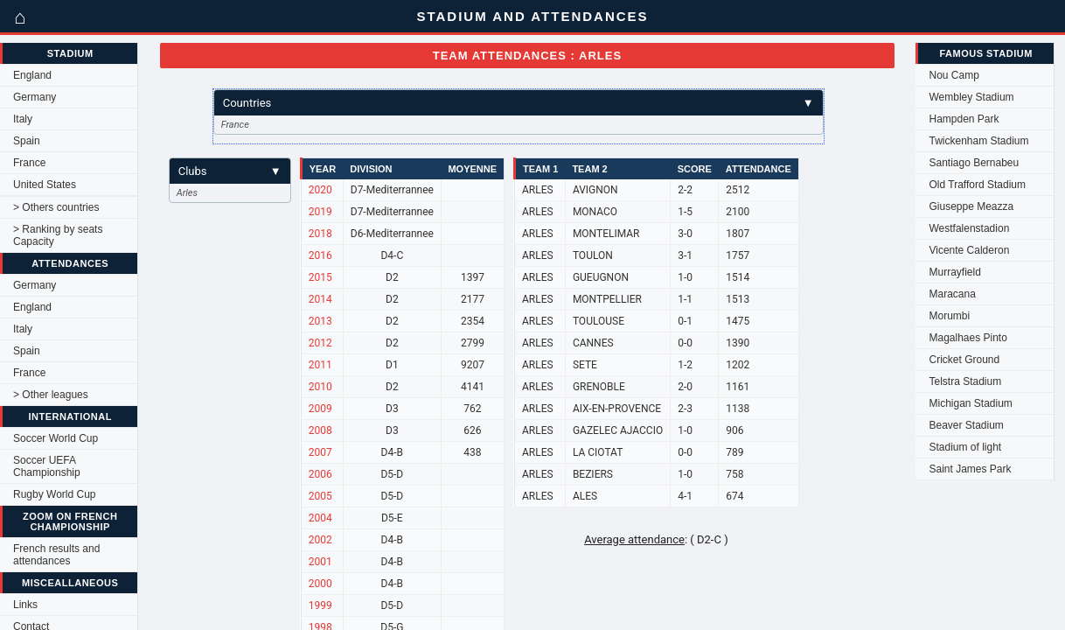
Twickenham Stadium (978, 141)
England (32, 75)
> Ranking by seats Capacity (57, 235)
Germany (34, 97)
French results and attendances (56, 554)
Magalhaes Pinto (967, 338)
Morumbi (949, 316)
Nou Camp (953, 75)
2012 (320, 343)
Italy (22, 119)
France (29, 163)
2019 (320, 212)
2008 (320, 430)
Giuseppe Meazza (971, 206)
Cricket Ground (964, 360)
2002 (320, 540)
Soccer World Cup (55, 438)
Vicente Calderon (969, 250)
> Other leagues (50, 394)
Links (25, 604)
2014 (320, 299)
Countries (518, 102)
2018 (320, 234)
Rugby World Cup (54, 494)
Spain (26, 141)
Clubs (230, 171)
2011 (320, 365)
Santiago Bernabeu (974, 163)
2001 (320, 562)
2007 (320, 452)
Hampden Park (964, 119)
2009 (320, 408)
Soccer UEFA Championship (46, 466)
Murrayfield (954, 272)
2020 (320, 190)
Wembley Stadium (971, 97)
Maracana (952, 294)
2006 (320, 474)
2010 (320, 387)
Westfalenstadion (969, 228)
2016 (320, 255)
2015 (320, 277)
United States (44, 184)
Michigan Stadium (970, 403)
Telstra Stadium (965, 381)
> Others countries (56, 207)
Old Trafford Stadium (977, 184)
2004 (320, 518)
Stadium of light (965, 447)
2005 (320, 496)
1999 (320, 605)
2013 (320, 321)
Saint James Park (970, 469)
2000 (320, 584)
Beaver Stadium (966, 425)
